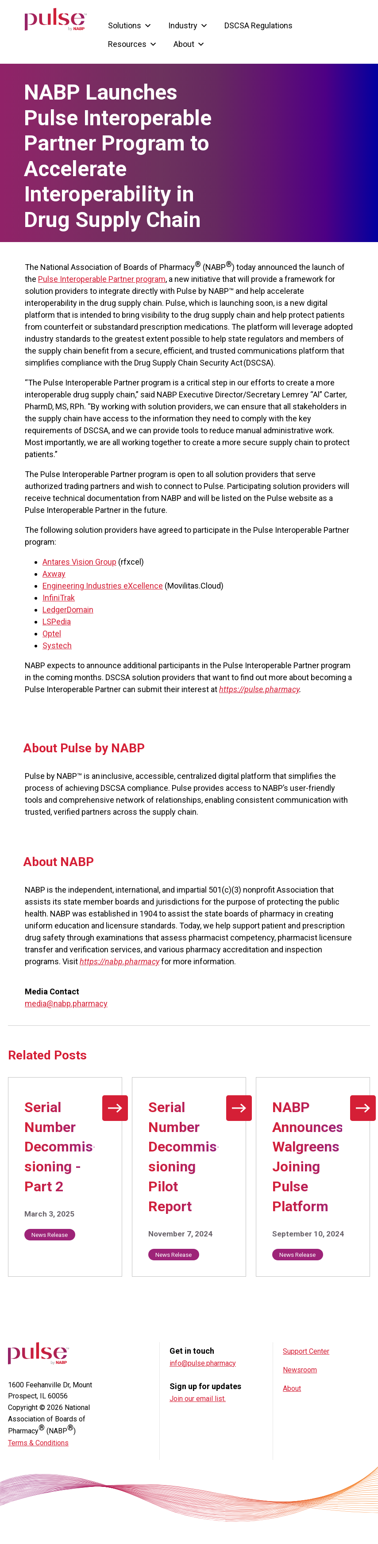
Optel (51, 633)
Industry (188, 24)
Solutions (130, 24)
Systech (57, 645)
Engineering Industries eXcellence (102, 585)
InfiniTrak (58, 597)
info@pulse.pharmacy (203, 1363)
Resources (132, 42)
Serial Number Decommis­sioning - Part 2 (61, 1147)
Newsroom (300, 1370)
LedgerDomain (67, 609)
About (189, 42)
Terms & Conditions (38, 1443)
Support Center (306, 1351)
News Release (49, 1234)
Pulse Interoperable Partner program (102, 279)
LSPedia (56, 621)
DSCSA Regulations (258, 24)
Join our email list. (198, 1398)
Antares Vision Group (79, 561)
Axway (54, 573)
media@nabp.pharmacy (66, 1003)
